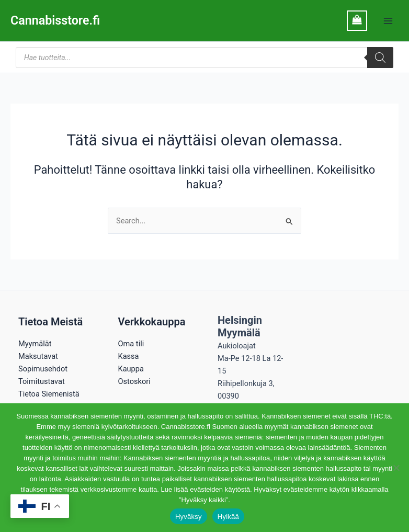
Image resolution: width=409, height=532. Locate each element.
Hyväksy (188, 516)
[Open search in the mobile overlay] (204, 57)
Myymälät (34, 343)
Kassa (128, 356)
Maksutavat (38, 356)
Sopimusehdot (42, 368)
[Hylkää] (396, 467)
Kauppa (131, 368)
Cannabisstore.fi (55, 20)
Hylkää (228, 516)
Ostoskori (134, 381)
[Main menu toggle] (388, 20)
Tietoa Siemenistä (48, 394)
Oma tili (131, 343)
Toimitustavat (41, 381)
